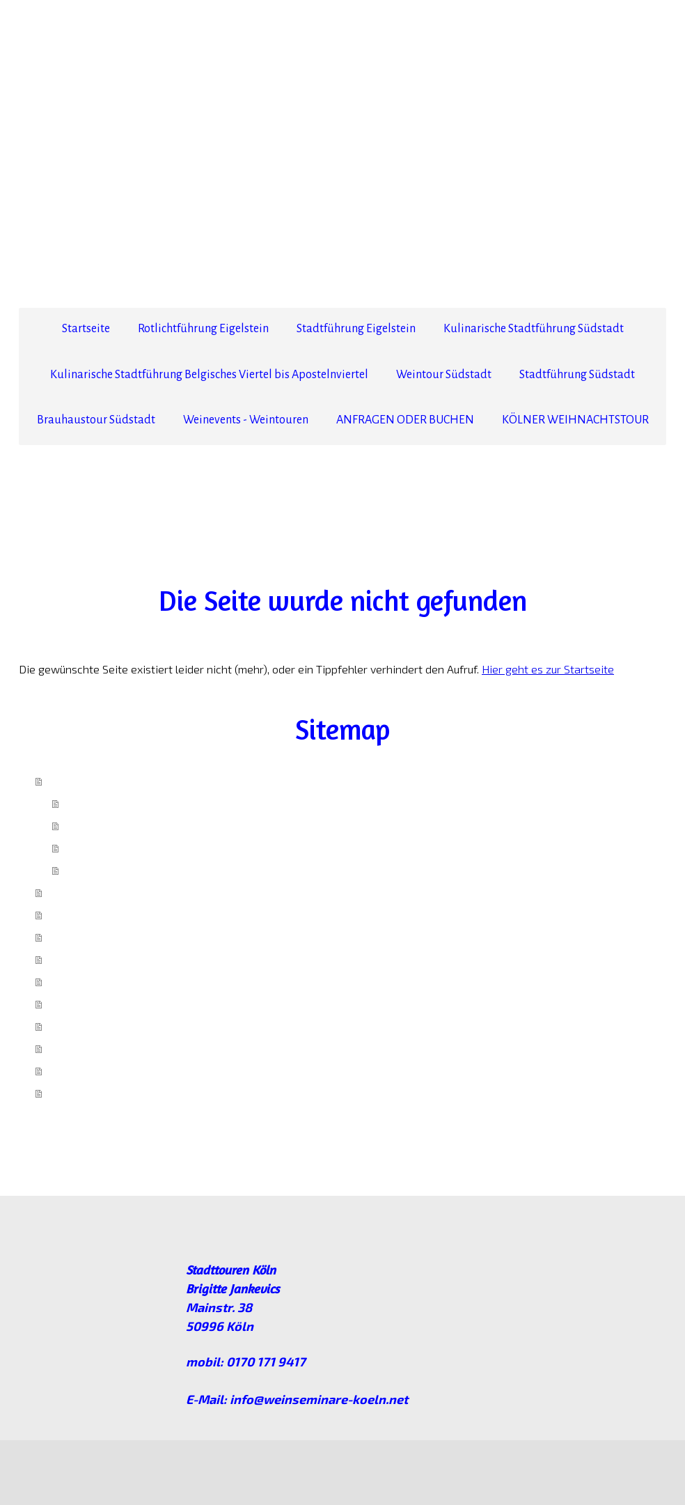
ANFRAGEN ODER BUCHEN (405, 420)
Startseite (86, 328)
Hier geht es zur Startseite (548, 669)
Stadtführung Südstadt (577, 374)
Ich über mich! (98, 803)
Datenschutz (93, 1465)
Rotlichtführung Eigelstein (203, 328)
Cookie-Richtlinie (159, 1465)
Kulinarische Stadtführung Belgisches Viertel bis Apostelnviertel (209, 374)
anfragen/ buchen (109, 825)
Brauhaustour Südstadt (96, 420)
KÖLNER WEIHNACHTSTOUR (575, 420)
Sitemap (216, 1465)
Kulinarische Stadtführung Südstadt (533, 328)
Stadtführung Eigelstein (356, 328)
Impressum (90, 870)
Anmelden (647, 1481)
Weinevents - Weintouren (245, 420)
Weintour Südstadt (443, 374)
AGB (75, 848)
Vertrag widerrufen (284, 1465)
